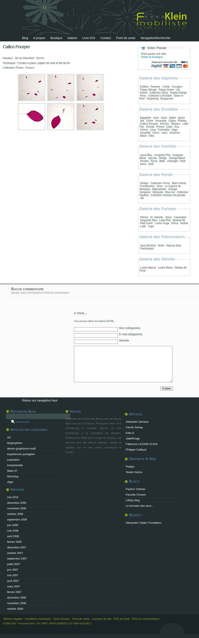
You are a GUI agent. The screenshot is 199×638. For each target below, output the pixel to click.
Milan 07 (12, 470)
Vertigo (163, 158)
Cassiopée (180, 217)
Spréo (181, 117)
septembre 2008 (17, 519)
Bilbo (162, 161)
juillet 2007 (13, 564)
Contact (106, 38)
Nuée (161, 245)
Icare (156, 117)
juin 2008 (12, 525)
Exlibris (144, 86)
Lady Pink (165, 220)
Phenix (144, 217)
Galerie (72, 38)
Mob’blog (12, 476)
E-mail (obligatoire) (130, 334)
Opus (164, 117)
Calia (169, 126)
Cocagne (177, 86)
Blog (25, 38)
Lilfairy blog (133, 500)
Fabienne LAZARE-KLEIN (142, 444)
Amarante (161, 120)
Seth (151, 164)
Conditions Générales (38, 618)
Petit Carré (146, 223)
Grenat (150, 126)
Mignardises (159, 189)
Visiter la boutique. (152, 57)
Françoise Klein (26, 623)
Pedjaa (130, 466)
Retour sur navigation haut (40, 400)
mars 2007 (13, 586)
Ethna (174, 223)
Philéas (182, 120)
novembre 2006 (16, 603)
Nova (143, 164)
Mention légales (13, 618)
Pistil (183, 161)
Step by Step (173, 245)
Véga (174, 129)
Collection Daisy (159, 92)
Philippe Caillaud (136, 449)
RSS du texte (121, 618)
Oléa (151, 135)
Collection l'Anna (160, 183)
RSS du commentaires (145, 618)
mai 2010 (12, 497)
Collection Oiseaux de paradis (168, 195)
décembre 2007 (16, 547)
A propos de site (102, 618)
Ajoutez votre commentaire (26, 292)
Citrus (155, 132)
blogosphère (14, 443)
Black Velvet (179, 183)
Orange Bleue (177, 158)
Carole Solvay (134, 427)
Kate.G (130, 432)
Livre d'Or (88, 38)
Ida (142, 198)
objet (10, 482)
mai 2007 (12, 575)
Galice (172, 120)
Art (9, 437)
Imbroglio (172, 161)
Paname (155, 86)
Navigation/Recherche (155, 38)
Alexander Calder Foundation (143, 522)
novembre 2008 (16, 508)
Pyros (154, 161)
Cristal (166, 86)
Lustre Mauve (148, 267)
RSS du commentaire (56, 292)
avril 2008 (13, 536)
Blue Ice (170, 192)
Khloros (164, 123)
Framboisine (147, 186)
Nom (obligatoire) (129, 328)
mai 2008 (12, 530)
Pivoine (144, 161)
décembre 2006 (16, 597)
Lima (153, 129)
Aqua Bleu (146, 155)
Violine (184, 223)
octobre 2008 (15, 514)
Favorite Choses (136, 494)
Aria (176, 126)
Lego (151, 226)
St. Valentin (156, 217)
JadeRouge (133, 438)
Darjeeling (153, 98)
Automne (174, 132)
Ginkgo (144, 183)
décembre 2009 (16, 502)
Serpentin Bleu (148, 220)
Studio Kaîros (134, 472)
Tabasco (176, 123)
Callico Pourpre (149, 123)
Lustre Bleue (165, 267)
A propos (39, 38)
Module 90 (179, 220)
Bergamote (167, 98)
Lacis (164, 132)
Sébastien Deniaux (137, 421)
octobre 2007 (15, 553)
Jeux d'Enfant (148, 245)
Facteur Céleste (135, 489)
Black (143, 135)
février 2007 (14, 592)
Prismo (160, 126)
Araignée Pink (162, 155)
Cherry (144, 129)
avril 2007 (13, 580)
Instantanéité (15, 465)
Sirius (168, 217)
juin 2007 (12, 569)
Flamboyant (147, 248)
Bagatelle (145, 117)
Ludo (143, 226)
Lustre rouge (162, 223)
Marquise (158, 192)
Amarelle (145, 132)
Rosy (143, 95)
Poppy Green (166, 89)
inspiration (13, 459)
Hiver (159, 186)
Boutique (56, 38)
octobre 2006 (15, 608)
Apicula (152, 158)
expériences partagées (21, 454)
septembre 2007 (17, 558)
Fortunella (163, 129)
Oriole (149, 120)
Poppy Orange (178, 92)
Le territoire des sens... (140, 505)
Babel (172, 117)
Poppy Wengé (148, 89)
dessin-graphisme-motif (21, 448)
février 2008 (14, 541)
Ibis (142, 120)
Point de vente (125, 38)
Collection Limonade (160, 95)
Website (124, 340)
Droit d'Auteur (61, 618)
